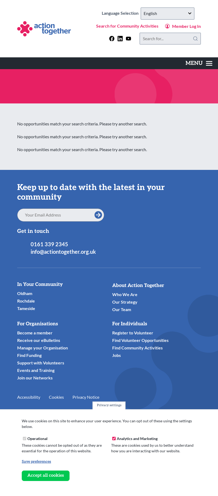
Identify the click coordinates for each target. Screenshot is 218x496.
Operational (37, 438)
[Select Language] (167, 14)
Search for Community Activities (127, 25)
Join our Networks (35, 377)
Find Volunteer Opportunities (140, 340)
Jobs (116, 355)
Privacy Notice (85, 397)
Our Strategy (124, 301)
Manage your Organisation (42, 347)
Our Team (121, 309)
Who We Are (124, 294)
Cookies (56, 397)
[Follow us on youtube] (128, 38)
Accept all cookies (45, 475)
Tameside (26, 308)
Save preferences (36, 461)
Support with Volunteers (40, 362)
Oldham (24, 293)
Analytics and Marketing (137, 438)
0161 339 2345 (49, 244)
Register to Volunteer (132, 332)
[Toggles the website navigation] (199, 63)
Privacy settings (109, 405)
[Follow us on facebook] (111, 38)
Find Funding (29, 355)
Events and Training (35, 370)
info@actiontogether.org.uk (63, 251)
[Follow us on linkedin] (120, 38)
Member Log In (186, 26)
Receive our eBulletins (38, 340)
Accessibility (28, 397)
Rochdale (26, 300)
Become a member (35, 332)
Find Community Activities (137, 347)
